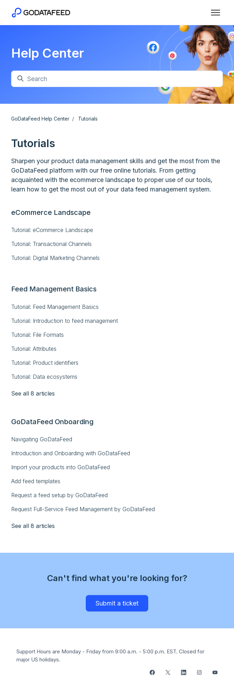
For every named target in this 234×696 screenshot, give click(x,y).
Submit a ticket (117, 603)
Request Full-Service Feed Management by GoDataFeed (83, 509)
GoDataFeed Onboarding (52, 422)
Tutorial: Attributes (33, 348)
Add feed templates (35, 481)
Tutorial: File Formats (37, 334)
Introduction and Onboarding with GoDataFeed (70, 453)
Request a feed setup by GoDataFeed (59, 495)
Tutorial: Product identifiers (44, 362)
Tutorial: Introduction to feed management (64, 320)
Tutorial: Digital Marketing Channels (55, 257)
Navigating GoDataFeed (41, 439)
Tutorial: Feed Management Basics (55, 306)
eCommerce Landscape (51, 212)
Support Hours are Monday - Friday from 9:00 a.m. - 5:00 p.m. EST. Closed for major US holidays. (110, 655)
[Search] (117, 79)
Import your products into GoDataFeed (60, 467)
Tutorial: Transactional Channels (51, 243)
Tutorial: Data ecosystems (44, 376)
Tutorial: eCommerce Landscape (52, 229)
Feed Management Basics (54, 289)
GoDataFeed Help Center (40, 119)
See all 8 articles (33, 393)
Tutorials (88, 119)
